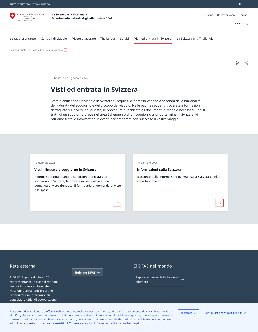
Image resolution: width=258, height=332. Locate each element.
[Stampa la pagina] (237, 63)
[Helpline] (208, 15)
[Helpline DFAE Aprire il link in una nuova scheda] (87, 272)
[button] (22, 38)
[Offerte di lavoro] (226, 15)
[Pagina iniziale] (18, 50)
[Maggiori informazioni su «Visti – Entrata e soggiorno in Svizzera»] (117, 203)
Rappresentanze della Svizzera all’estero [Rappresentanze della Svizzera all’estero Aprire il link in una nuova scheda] (160, 279)
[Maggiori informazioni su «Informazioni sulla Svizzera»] (220, 203)
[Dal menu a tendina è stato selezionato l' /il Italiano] (242, 4)
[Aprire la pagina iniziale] (61, 20)
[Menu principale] (126, 38)
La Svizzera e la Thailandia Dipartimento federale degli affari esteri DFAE (82, 16)
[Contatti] (243, 15)
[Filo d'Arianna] (127, 50)
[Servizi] (124, 38)
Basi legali (133, 323)
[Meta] (226, 15)
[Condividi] (246, 63)
